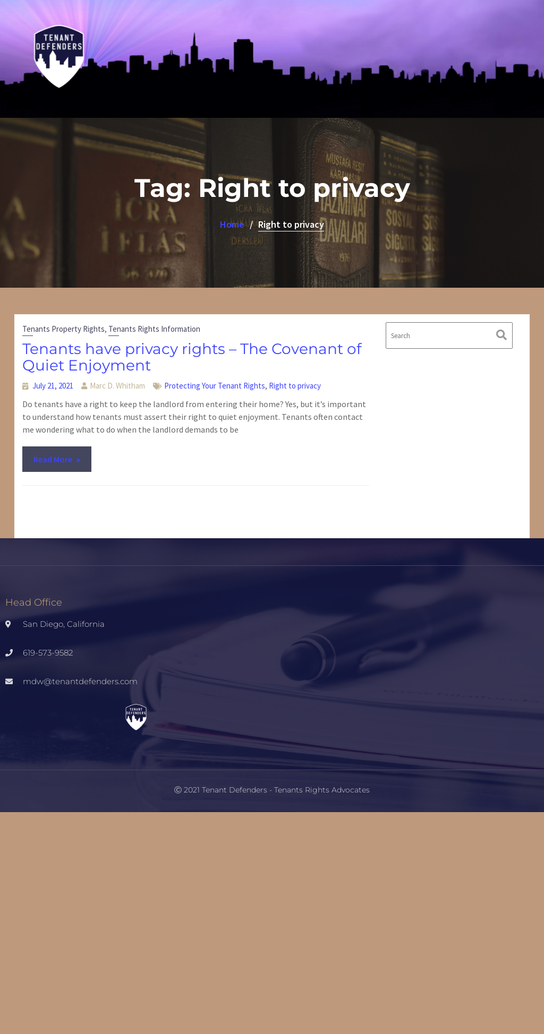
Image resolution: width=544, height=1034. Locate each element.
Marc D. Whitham (117, 386)
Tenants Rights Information (154, 329)
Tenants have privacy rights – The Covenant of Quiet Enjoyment (191, 357)
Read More (52, 459)
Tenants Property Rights (63, 329)
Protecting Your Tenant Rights (214, 386)
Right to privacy (295, 386)
